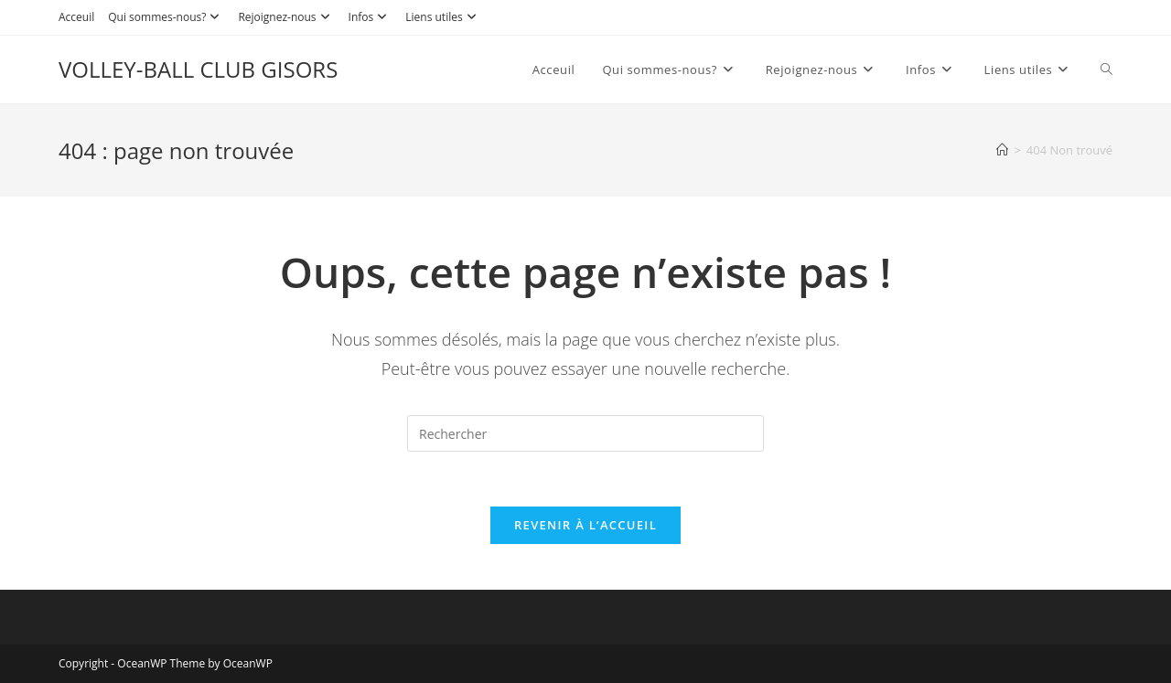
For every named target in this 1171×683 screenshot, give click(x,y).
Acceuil (76, 17)
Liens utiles (442, 17)
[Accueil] (1002, 150)
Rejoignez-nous (286, 17)
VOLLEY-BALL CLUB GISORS (198, 69)
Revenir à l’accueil (585, 525)
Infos (370, 17)
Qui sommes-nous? (166, 17)
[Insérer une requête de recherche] (585, 433)
